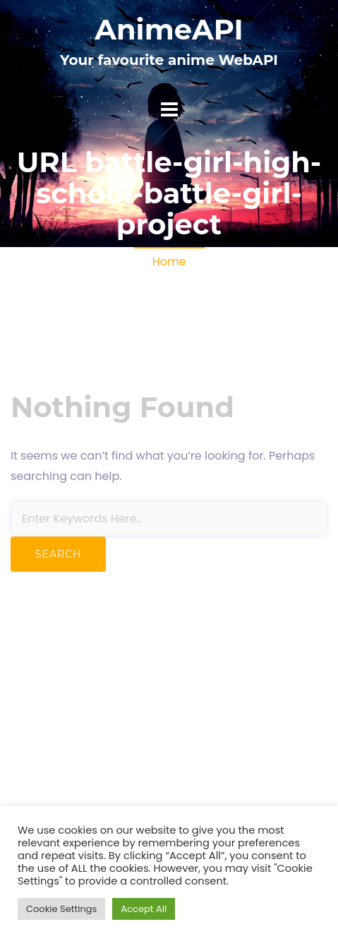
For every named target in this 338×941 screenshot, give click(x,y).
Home (169, 261)
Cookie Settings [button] (61, 909)
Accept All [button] (144, 909)
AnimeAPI (169, 29)
